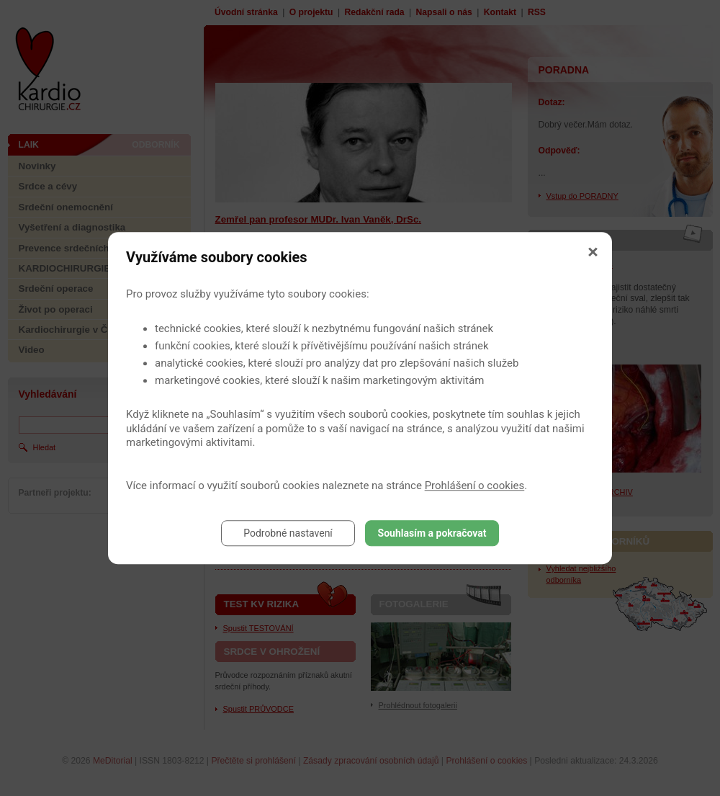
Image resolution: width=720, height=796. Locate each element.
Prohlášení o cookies (475, 485)
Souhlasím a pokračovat (432, 533)
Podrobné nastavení (288, 533)
